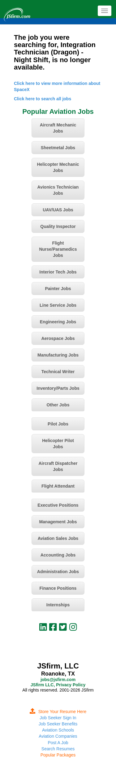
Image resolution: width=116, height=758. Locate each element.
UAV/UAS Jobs (58, 209)
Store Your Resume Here (58, 711)
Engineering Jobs (58, 321)
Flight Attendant (58, 486)
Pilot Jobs (58, 423)
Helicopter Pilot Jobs (58, 443)
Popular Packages (58, 754)
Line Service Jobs (58, 305)
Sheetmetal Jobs (58, 147)
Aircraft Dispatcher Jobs (57, 466)
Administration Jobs (58, 571)
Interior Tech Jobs (57, 271)
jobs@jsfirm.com (58, 679)
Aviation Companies (58, 736)
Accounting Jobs (58, 555)
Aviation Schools (58, 730)
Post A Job (58, 742)
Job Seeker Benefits (58, 723)
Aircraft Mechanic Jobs (58, 128)
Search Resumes (58, 748)
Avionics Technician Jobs (58, 190)
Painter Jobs (58, 288)
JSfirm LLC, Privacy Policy (58, 684)
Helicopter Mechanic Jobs (58, 167)
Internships (58, 604)
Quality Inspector (57, 226)
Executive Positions (57, 505)
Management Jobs (58, 521)
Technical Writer (58, 371)
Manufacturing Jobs (58, 355)
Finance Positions (58, 588)
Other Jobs (58, 404)
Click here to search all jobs (42, 98)
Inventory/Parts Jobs (58, 388)
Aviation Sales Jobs (58, 538)
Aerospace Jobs (58, 338)
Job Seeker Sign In (58, 717)
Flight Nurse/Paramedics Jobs (58, 249)
